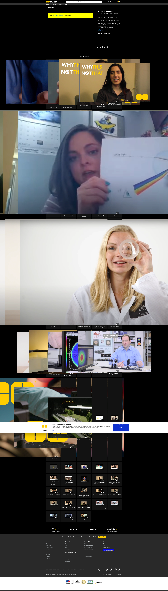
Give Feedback (67, 549)
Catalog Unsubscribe (106, 547)
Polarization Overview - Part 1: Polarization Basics (68, 483)
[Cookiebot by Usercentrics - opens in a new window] (45, 589)
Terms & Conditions (60, 570)
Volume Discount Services (88, 547)
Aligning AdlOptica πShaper (99, 374)
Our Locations (48, 549)
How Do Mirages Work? (68, 215)
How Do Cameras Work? (99, 215)
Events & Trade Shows (49, 547)
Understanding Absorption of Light (53, 374)
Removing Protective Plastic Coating (68, 519)
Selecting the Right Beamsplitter (84, 507)
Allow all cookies (121, 582)
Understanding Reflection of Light (84, 326)
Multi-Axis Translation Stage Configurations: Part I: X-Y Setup (115, 507)
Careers (47, 550)
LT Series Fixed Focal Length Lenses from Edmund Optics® (53, 106)
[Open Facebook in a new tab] (99, 570)
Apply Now (108, 550)
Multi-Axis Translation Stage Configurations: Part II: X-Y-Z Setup (99, 507)
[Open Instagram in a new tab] (115, 570)
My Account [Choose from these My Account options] (112, 1)
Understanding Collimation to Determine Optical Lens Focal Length (84, 495)
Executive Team (48, 545)
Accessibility (66, 570)
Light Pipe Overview (114, 470)
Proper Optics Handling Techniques (84, 483)
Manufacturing (54, 4)
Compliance (48, 556)
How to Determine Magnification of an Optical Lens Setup (53, 495)
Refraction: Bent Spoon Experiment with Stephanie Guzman (84, 105)
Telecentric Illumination (53, 519)
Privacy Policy (48, 570)
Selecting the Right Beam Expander (68, 507)
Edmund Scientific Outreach (88, 554)
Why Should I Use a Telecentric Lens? (99, 107)
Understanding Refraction (114, 326)
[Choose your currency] (114, 4)
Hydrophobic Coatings (69, 470)
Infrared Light (53, 326)
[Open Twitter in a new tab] (103, 570)
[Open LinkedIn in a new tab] (111, 570)
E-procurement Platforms (88, 556)
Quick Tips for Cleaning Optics (99, 470)
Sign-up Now (102, 536)
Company (65, 4)
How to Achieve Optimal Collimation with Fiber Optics (99, 495)
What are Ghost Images (53, 187)
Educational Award (87, 550)
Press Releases (48, 552)
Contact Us (120, 4)
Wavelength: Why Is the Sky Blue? (68, 325)
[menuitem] (49, 4)
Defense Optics (67, 561)
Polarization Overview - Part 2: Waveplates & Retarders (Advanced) (53, 483)
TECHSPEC (48, 558)
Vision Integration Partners (88, 545)
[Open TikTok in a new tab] (119, 570)
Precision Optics (67, 554)
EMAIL (93, 529)
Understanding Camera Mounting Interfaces (53, 507)
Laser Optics (67, 557)
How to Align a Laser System (84, 519)
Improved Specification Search (53, 470)
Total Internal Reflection (68, 375)
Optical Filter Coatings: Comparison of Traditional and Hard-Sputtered (68, 495)
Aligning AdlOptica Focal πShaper (84, 373)
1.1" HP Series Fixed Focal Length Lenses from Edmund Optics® (68, 106)
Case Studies (48, 554)
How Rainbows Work (114, 215)
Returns (66, 545)
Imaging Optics (67, 559)
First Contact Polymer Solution (84, 470)
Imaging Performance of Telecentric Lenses (84, 440)
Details (53, 588)
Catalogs (105, 543)
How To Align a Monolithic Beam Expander (69, 450)
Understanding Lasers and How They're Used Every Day (99, 327)
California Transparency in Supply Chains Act (53, 572)
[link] (120, 0)
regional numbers (56, 531)
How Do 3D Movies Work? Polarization (84, 215)
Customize (121, 585)
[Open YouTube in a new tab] (107, 570)
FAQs (66, 547)
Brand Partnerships (49, 560)
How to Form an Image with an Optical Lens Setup (114, 483)
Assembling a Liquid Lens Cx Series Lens (53, 459)
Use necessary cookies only (121, 588)
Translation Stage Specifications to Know (114, 495)
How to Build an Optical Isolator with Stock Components (99, 422)
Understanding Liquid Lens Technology (115, 422)
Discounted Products (87, 552)
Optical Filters (67, 555)
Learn (60, 4)
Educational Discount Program (89, 549)
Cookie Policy (54, 570)
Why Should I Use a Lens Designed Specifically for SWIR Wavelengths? (114, 104)
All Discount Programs (87, 543)
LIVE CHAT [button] (74, 529)
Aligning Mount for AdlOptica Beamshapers (114, 374)
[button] (117, 4)
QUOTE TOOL (111, 530)
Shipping (66, 543)
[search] (84, 2)
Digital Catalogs (105, 545)
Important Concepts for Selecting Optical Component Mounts (99, 483)
